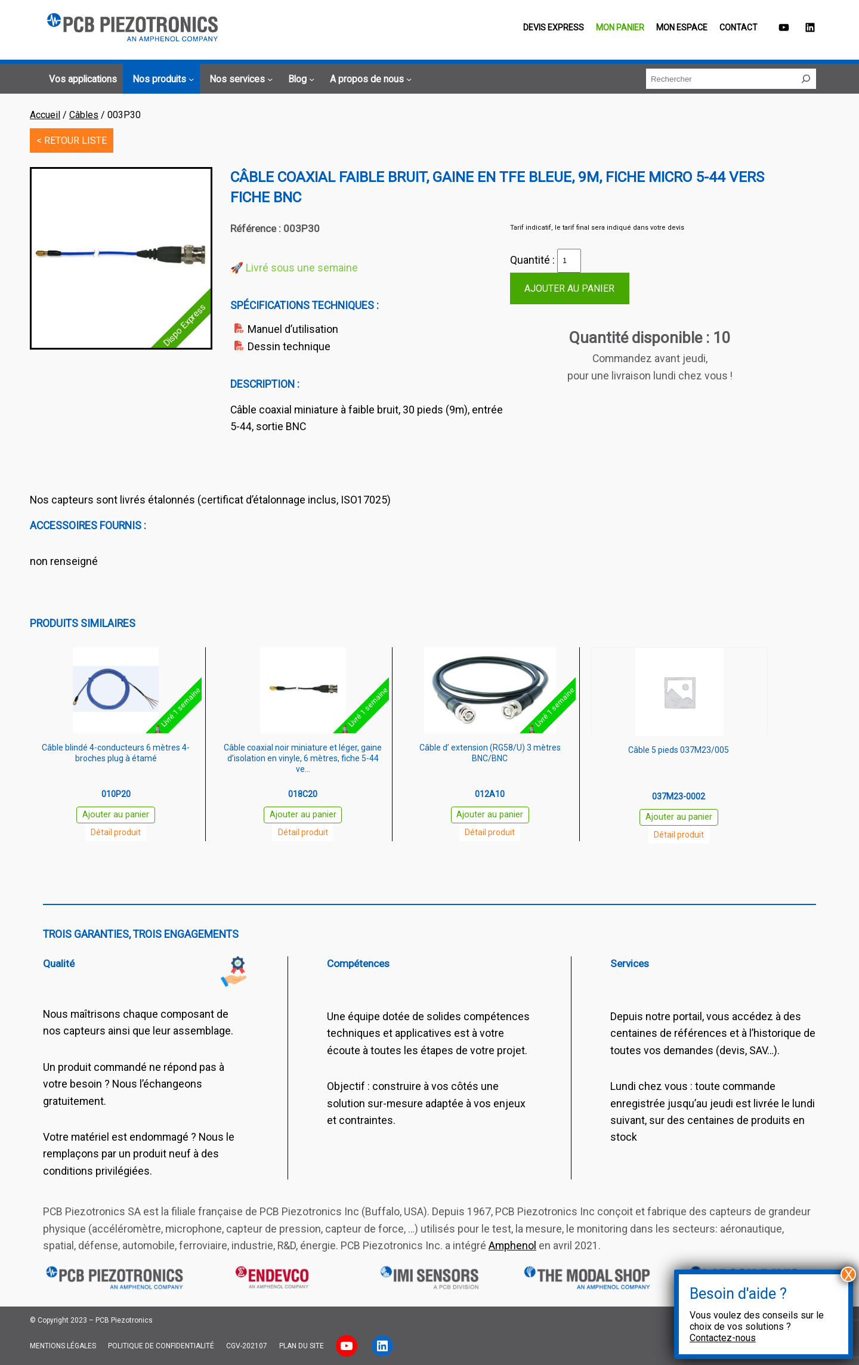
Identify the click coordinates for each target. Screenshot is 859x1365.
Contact (738, 27)
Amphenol (512, 1246)
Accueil (45, 115)
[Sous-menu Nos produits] (161, 79)
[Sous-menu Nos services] (239, 79)
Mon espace (681, 27)
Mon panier (620, 27)
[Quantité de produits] (569, 261)
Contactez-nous (723, 1338)
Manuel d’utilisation (293, 329)
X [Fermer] (848, 1274)
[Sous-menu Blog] (299, 79)
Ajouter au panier (569, 288)
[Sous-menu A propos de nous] (369, 79)
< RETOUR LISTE (71, 140)
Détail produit (116, 832)
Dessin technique (289, 347)
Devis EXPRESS (553, 27)
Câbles (83, 115)
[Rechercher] (806, 79)
